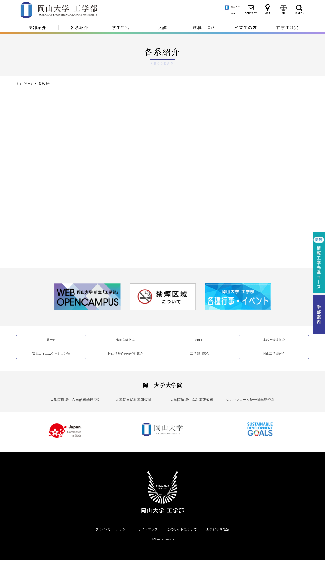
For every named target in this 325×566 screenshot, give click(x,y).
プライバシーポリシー (112, 535)
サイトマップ (148, 535)
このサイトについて (182, 535)
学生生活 (121, 27)
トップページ (25, 83)
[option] (87, 301)
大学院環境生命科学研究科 (191, 406)
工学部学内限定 (218, 535)
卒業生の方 (246, 27)
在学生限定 (287, 27)
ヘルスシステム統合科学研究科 (249, 406)
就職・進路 (204, 27)
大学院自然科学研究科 (133, 406)
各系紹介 (79, 27)
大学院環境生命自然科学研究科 (75, 406)
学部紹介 (37, 27)
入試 (162, 27)
